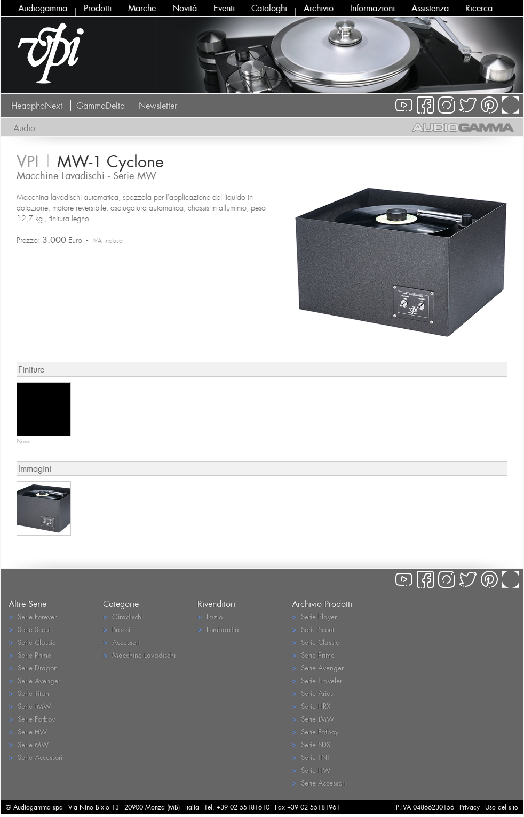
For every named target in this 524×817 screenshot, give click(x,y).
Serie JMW (30, 706)
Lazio (210, 616)
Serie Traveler (317, 680)
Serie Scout (30, 629)
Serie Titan (29, 693)
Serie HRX (311, 706)
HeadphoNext (36, 105)
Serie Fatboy (32, 719)
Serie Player (314, 616)
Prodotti (98, 8)
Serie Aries (312, 693)
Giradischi (123, 616)
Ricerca (479, 8)
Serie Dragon (33, 667)
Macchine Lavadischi (139, 655)
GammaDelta (100, 105)
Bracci (116, 629)
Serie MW (29, 744)
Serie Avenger (34, 680)
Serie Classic (32, 642)
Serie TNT (311, 757)
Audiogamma (42, 8)
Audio (24, 128)
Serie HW (28, 731)
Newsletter (158, 105)
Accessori (121, 642)
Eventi (224, 8)
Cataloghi (269, 8)
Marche (142, 8)
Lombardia (218, 629)
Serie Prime (30, 655)
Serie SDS (311, 744)
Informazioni (372, 8)
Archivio (319, 8)
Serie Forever (33, 616)
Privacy (469, 807)
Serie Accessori (35, 757)
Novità (184, 8)
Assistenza (430, 8)
